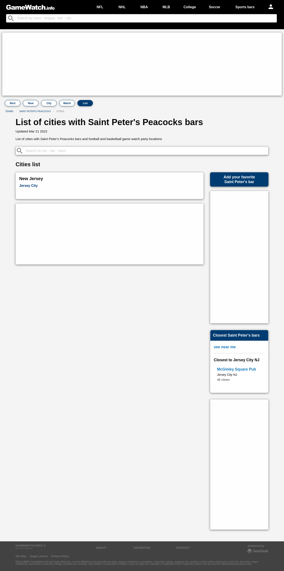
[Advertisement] (133, 64)
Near (31, 103)
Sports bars (245, 7)
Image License (39, 556)
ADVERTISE (142, 547)
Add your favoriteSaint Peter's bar (239, 179)
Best (12, 103)
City (48, 103)
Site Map (21, 556)
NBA (144, 7)
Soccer (214, 7)
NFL (100, 7)
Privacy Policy (60, 556)
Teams (9, 111)
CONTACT (183, 547)
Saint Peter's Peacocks (35, 111)
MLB (166, 7)
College (189, 7)
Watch (67, 103)
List (85, 103)
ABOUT (101, 547)
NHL (122, 7)
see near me (225, 347)
